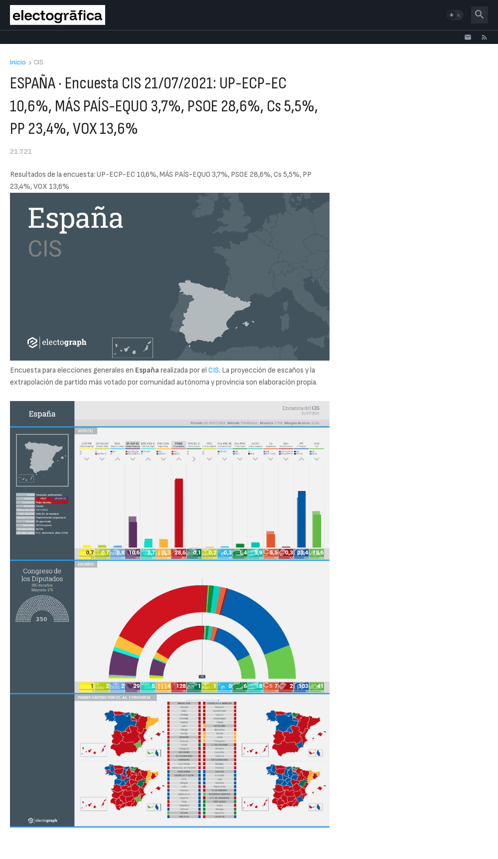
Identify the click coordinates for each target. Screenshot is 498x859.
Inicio (18, 62)
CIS (38, 62)
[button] (455, 15)
